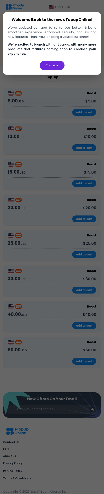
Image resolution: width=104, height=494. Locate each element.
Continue (52, 65)
